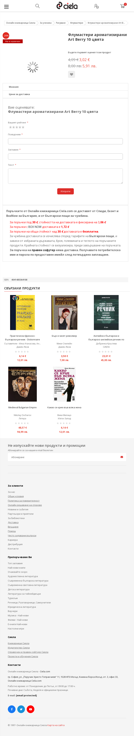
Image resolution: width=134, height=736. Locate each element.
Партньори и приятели (21, 513)
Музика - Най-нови (18, 615)
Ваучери (12, 611)
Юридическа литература (22, 606)
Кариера (13, 539)
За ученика (45, 22)
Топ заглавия (15, 563)
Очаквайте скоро (17, 571)
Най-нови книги (16, 567)
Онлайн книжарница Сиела (20, 22)
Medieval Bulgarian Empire (22, 407)
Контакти (13, 548)
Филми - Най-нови (18, 619)
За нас (11, 491)
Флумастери (76, 22)
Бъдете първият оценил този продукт (89, 52)
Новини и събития (18, 509)
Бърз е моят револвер (64, 335)
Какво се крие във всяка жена (64, 407)
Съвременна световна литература (27, 585)
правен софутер (43, 250)
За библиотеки (16, 518)
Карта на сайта (56, 725)
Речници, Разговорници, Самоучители (29, 602)
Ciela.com (45, 671)
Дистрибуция (15, 544)
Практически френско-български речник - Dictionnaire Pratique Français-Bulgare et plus (22, 339)
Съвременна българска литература (28, 580)
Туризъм (13, 598)
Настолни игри (16, 628)
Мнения (13, 86)
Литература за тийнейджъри (24, 593)
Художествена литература (23, 576)
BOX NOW (35, 227)
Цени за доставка (19, 94)
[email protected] (26, 695)
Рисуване (61, 22)
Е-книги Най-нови (17, 624)
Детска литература (18, 589)
